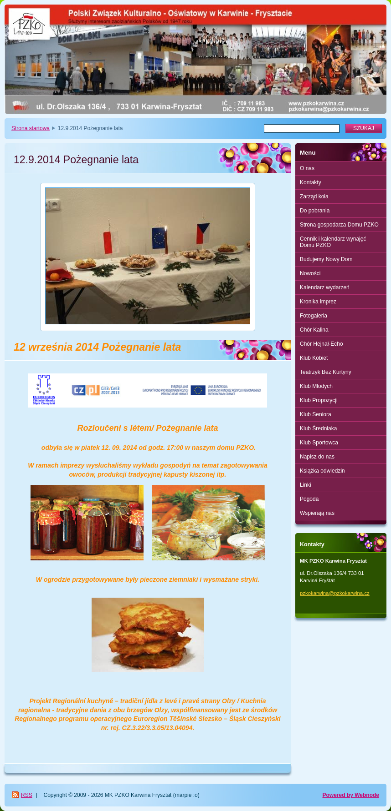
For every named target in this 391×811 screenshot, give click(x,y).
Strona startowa (30, 128)
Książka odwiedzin (322, 471)
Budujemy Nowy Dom (326, 259)
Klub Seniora (315, 414)
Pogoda (309, 499)
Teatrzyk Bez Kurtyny (325, 372)
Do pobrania (314, 210)
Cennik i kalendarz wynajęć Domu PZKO (333, 242)
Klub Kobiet (314, 358)
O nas (307, 168)
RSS (26, 795)
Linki (305, 485)
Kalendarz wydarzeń (325, 287)
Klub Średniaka (318, 428)
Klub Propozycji (319, 400)
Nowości (310, 273)
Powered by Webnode (351, 795)
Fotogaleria (313, 315)
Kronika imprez (318, 301)
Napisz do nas (317, 456)
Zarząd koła (314, 196)
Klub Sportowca (319, 442)
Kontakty (310, 182)
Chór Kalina (314, 330)
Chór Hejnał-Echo (321, 344)
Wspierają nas (317, 513)
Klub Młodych (316, 386)
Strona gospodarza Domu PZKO (339, 225)
